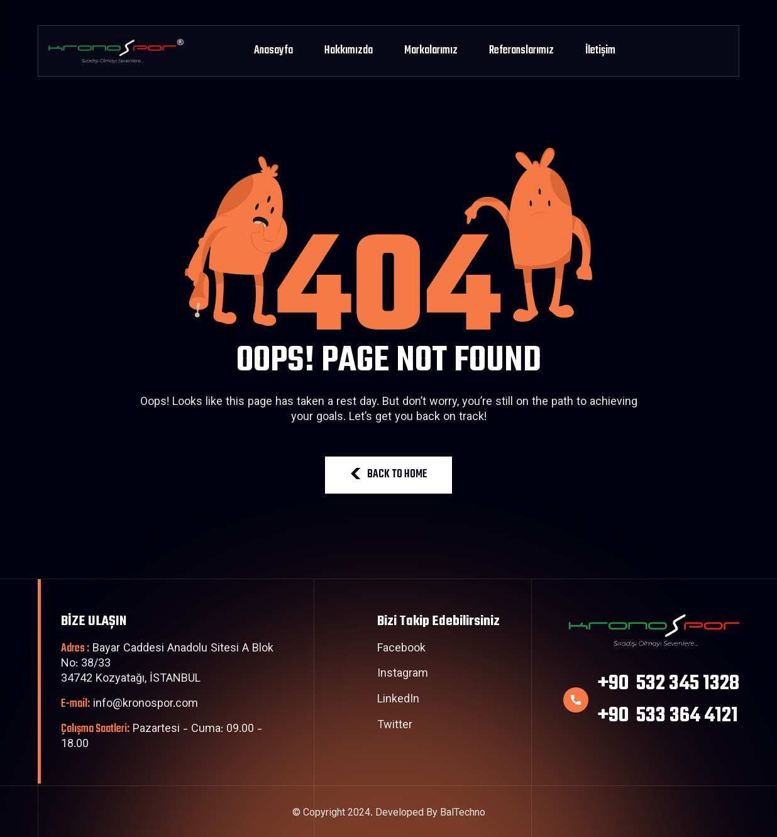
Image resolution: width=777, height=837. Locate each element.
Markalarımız (431, 51)
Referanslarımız (521, 51)
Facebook (401, 649)
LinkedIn (398, 700)
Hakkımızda (348, 51)
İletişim (600, 51)
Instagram (402, 675)
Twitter (394, 726)
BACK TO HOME (388, 474)
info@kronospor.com (129, 704)
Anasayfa (273, 51)
